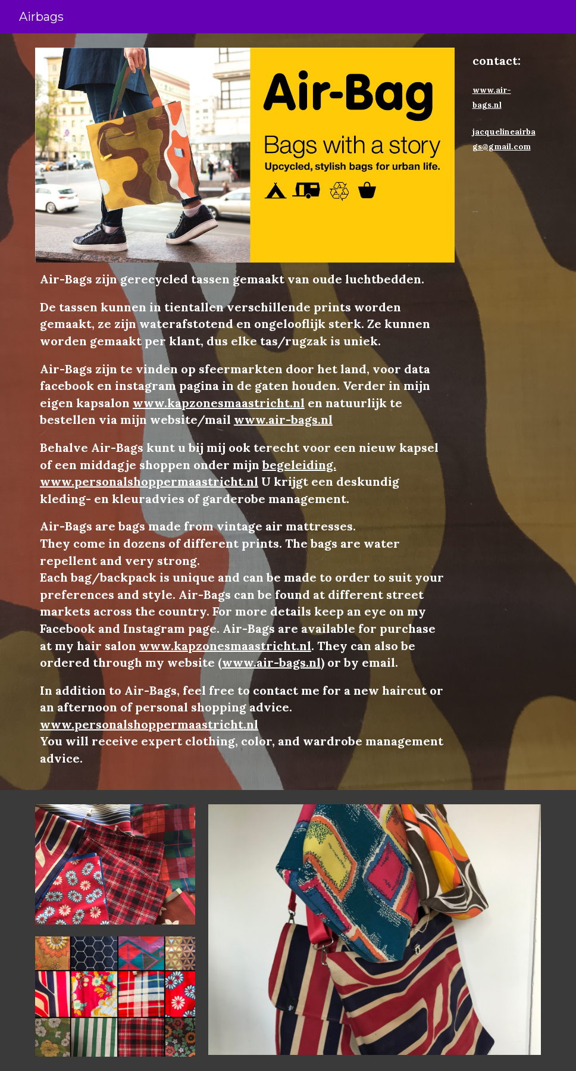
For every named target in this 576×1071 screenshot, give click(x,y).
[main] (245, 519)
